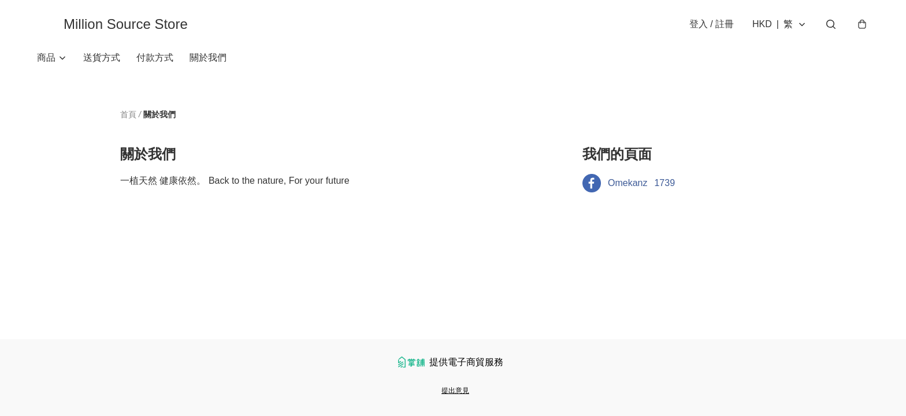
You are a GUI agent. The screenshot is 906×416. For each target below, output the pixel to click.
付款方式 (154, 57)
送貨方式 (101, 57)
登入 (711, 24)
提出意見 (455, 391)
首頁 (128, 114)
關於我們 (208, 57)
